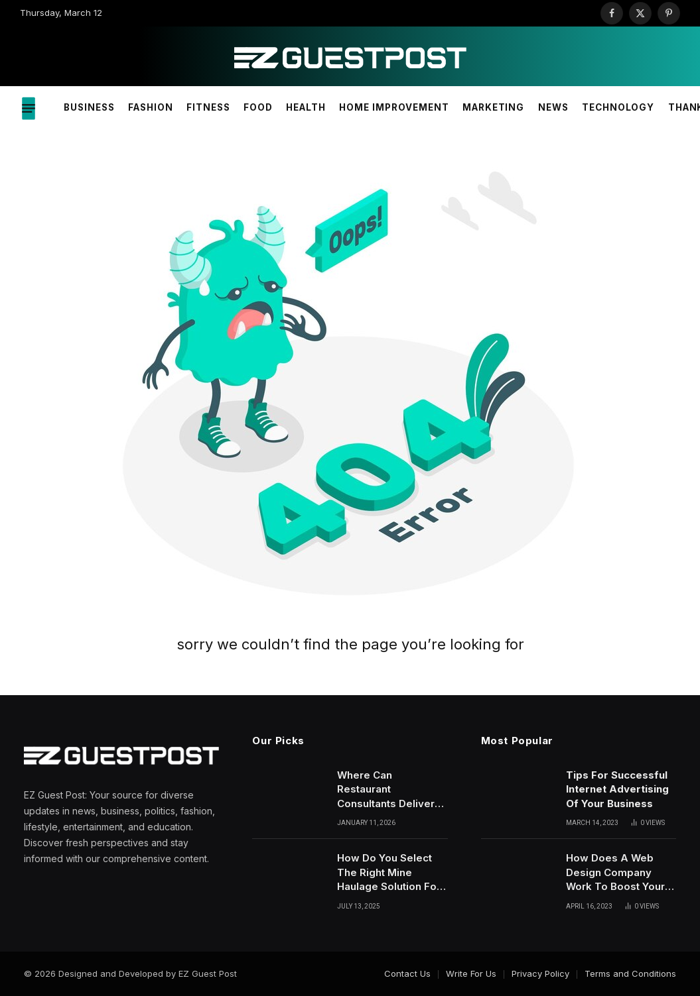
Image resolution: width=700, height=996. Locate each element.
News (553, 107)
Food (258, 107)
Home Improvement (394, 107)
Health (306, 107)
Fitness (208, 107)
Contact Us (407, 973)
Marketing (493, 107)
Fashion (150, 107)
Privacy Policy (540, 973)
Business (89, 107)
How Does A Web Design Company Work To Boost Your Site (615, 872)
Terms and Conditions (630, 973)
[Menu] (28, 108)
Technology (618, 107)
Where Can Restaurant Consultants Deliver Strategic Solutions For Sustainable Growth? (386, 789)
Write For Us (471, 973)
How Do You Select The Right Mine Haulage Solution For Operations (389, 872)
